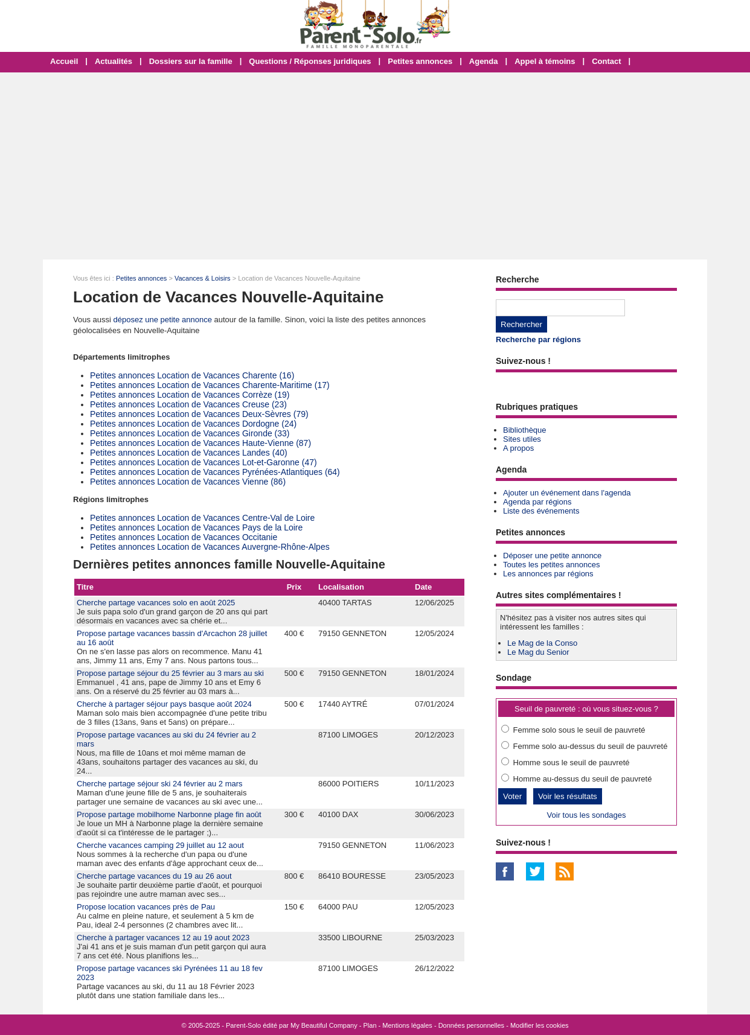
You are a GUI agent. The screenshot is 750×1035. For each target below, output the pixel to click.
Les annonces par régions (548, 573)
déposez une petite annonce (163, 319)
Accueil (64, 61)
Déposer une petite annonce (552, 555)
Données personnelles (471, 1025)
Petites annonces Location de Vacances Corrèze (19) (190, 395)
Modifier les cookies (539, 1025)
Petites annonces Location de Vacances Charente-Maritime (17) (210, 385)
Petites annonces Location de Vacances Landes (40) (188, 452)
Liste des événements (541, 510)
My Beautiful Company (323, 1025)
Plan (370, 1025)
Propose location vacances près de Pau (146, 906)
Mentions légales (407, 1025)
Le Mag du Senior (538, 652)
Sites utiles (522, 439)
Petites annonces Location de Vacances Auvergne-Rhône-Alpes (210, 547)
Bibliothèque (524, 430)
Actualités (113, 61)
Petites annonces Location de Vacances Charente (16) (192, 375)
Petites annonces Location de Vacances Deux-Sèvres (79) (199, 414)
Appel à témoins (544, 61)
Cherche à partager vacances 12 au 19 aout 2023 (163, 937)
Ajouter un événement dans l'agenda (566, 492)
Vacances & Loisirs (203, 278)
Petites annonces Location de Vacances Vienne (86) (188, 481)
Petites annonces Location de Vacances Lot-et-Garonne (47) (203, 462)
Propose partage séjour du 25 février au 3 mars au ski (170, 673)
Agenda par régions (537, 501)
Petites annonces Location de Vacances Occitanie (183, 537)
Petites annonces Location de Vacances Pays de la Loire (196, 527)
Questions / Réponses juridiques (310, 61)
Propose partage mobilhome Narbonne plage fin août (169, 814)
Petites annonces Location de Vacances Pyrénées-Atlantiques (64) (215, 472)
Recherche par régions (538, 339)
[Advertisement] (375, 165)
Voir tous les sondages (586, 815)
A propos (518, 448)
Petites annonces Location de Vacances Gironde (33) (190, 433)
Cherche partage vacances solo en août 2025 (156, 602)
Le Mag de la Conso (542, 643)
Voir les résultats (567, 796)
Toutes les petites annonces (551, 564)
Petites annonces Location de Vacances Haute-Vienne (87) (200, 443)
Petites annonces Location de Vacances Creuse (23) (188, 404)
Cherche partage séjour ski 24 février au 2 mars (160, 783)
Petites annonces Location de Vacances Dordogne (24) (193, 423)
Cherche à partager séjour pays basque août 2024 (164, 704)
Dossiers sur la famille (190, 61)
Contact (606, 61)
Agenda (483, 61)
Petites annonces (420, 61)
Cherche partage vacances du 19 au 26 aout (154, 876)
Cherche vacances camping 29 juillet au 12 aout (160, 845)
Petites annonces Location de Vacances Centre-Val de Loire (202, 518)
